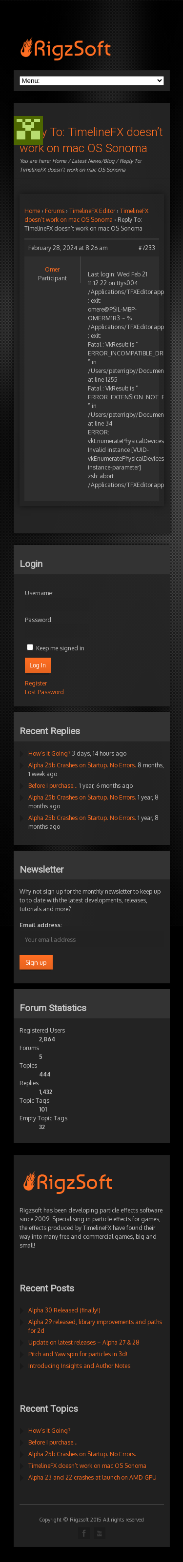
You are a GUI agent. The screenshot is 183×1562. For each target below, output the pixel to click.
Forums (54, 211)
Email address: (41, 925)
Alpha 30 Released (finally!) (64, 1310)
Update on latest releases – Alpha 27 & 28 (84, 1342)
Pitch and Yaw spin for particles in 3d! (77, 1354)
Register (36, 683)
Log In (38, 665)
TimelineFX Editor (92, 211)
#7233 (147, 248)
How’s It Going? (49, 753)
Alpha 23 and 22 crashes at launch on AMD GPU (92, 1477)
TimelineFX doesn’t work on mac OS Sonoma (87, 1465)
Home (59, 160)
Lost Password (44, 692)
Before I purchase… (53, 785)
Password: (39, 620)
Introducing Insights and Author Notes (79, 1365)
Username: (39, 593)
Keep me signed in (60, 648)
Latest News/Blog (93, 160)
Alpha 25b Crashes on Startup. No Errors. (82, 765)
